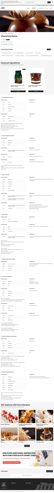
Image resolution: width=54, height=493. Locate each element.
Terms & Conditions (8, 491)
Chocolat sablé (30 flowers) (46, 55)
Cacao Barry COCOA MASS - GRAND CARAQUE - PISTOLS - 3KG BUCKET (16, 199)
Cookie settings (21, 491)
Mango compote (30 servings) (7, 55)
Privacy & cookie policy (15, 491)
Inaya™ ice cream (30, 52)
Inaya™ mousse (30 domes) (18, 52)
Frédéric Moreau (10, 33)
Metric (49, 49)
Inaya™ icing (38, 52)
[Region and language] (36, 2)
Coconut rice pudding (20, 55)
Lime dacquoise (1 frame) (6, 52)
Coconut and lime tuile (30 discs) (32, 55)
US (51, 49)
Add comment (49, 471)
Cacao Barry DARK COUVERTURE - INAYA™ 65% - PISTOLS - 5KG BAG (16, 151)
